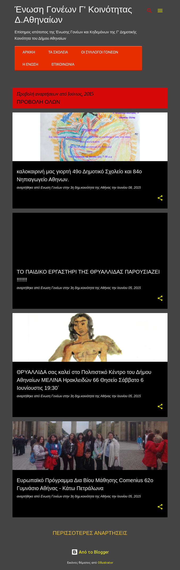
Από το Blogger (90, 552)
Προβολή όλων (38, 102)
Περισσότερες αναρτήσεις (90, 533)
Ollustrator (105, 562)
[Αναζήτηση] (149, 10)
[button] (160, 198)
